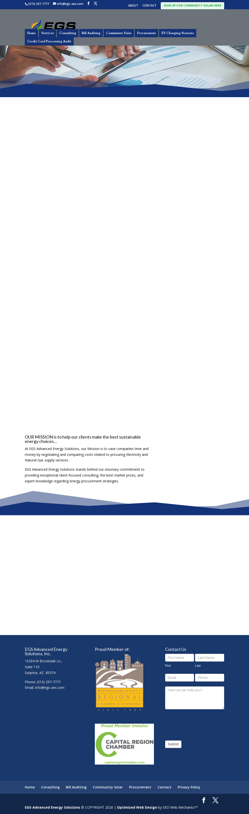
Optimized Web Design (137, 807)
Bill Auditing (91, 33)
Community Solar (119, 33)
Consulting (67, 33)
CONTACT (149, 6)
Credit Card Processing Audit (49, 41)
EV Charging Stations (177, 33)
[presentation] (202, 723)
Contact (164, 787)
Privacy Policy (189, 787)
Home (31, 33)
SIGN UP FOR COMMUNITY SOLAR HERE (192, 5)
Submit (173, 744)
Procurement (146, 33)
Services (47, 33)
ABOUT (133, 6)
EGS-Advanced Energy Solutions (52, 807)
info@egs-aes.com (49, 687)
